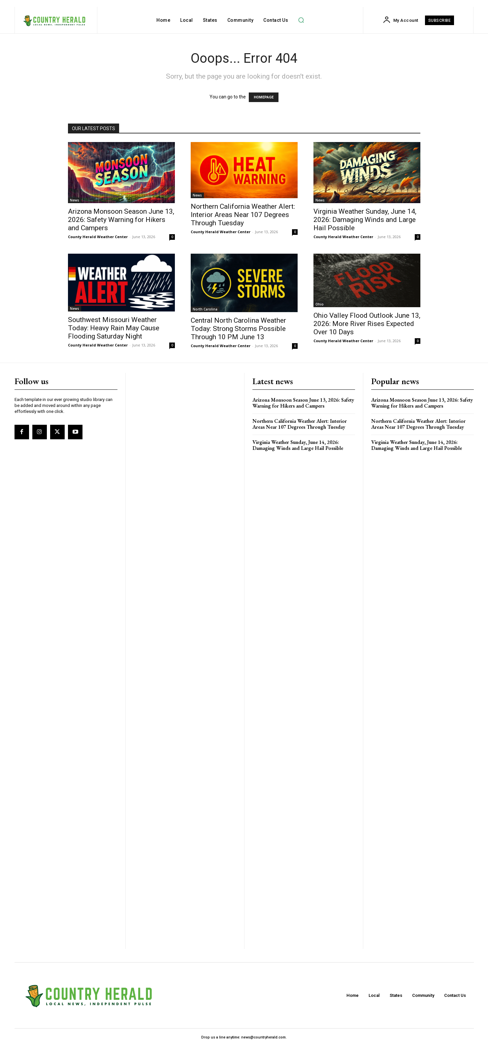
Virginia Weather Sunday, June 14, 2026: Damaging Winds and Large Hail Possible (364, 219)
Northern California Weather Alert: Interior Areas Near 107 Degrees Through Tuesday (243, 214)
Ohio (319, 304)
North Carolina (205, 309)
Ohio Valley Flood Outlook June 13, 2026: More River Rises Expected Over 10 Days (366, 323)
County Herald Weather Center (98, 236)
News (74, 200)
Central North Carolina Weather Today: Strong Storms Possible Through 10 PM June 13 (238, 328)
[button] (301, 20)
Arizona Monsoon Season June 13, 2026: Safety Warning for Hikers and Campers (121, 219)
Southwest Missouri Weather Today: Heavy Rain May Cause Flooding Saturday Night (113, 328)
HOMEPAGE (264, 97)
